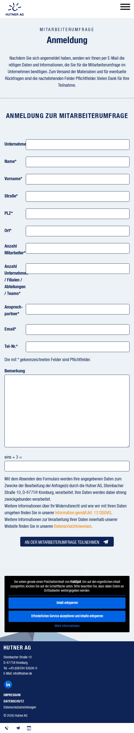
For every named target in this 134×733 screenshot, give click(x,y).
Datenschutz (14, 701)
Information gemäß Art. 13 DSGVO (83, 513)
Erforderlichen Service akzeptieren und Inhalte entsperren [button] (67, 616)
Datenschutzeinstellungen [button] (20, 707)
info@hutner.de (22, 673)
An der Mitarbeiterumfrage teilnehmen (67, 542)
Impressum (12, 695)
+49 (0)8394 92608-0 (22, 668)
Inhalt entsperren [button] (67, 602)
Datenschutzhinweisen (72, 526)
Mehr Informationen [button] (67, 625)
